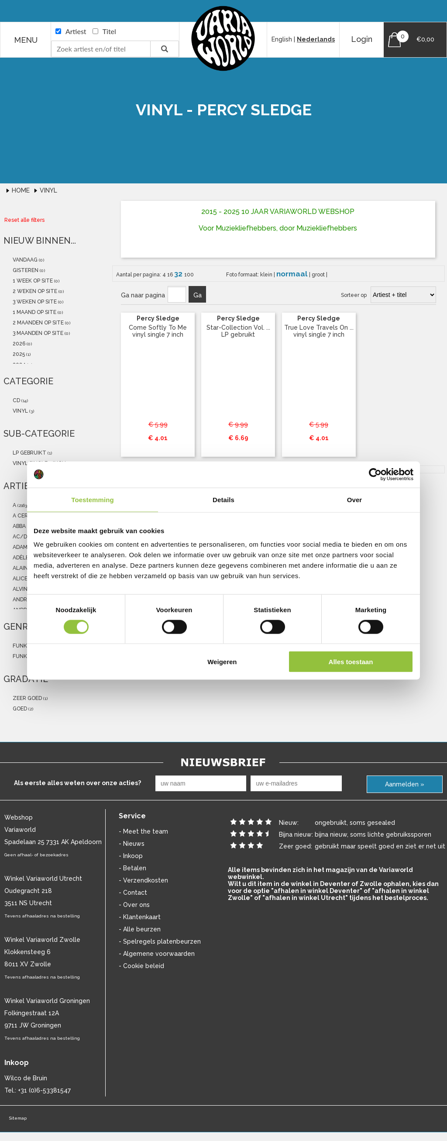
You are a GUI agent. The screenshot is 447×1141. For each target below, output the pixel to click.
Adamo (21, 547)
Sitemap (18, 1118)
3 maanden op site (37, 333)
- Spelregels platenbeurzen (160, 941)
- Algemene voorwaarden (157, 953)
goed (19, 709)
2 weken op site (34, 291)
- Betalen (132, 868)
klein (267, 275)
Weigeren (222, 661)
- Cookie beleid (141, 965)
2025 (18, 354)
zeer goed (26, 698)
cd (15, 400)
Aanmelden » (404, 784)
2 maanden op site (37, 323)
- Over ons (134, 904)
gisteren (25, 270)
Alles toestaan (351, 661)
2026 (18, 344)
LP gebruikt (29, 453)
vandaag (24, 260)
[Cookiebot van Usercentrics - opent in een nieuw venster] (375, 474)
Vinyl (48, 190)
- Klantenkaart (140, 916)
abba (18, 526)
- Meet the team (143, 831)
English (282, 39)
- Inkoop (131, 855)
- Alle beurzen (140, 929)
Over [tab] (354, 499)
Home (21, 190)
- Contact (133, 892)
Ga (197, 295)
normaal (292, 273)
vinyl (19, 411)
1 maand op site (34, 312)
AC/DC (21, 537)
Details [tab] (223, 499)
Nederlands (316, 39)
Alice (19, 579)
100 (189, 275)
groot (319, 275)
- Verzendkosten (143, 880)
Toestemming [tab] (92, 499)
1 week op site (32, 281)
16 (170, 275)
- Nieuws (131, 843)
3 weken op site (34, 302)
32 (179, 273)
